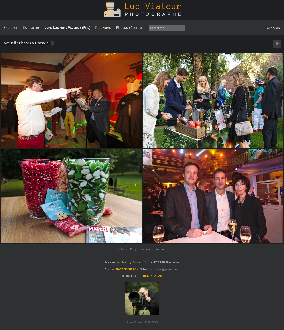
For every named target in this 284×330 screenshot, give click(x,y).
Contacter (31, 27)
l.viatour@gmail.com (164, 269)
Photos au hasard (34, 42)
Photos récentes (130, 27)
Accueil (10, 42)
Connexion (272, 28)
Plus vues (103, 27)
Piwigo (134, 249)
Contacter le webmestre (155, 249)
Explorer (11, 27)
